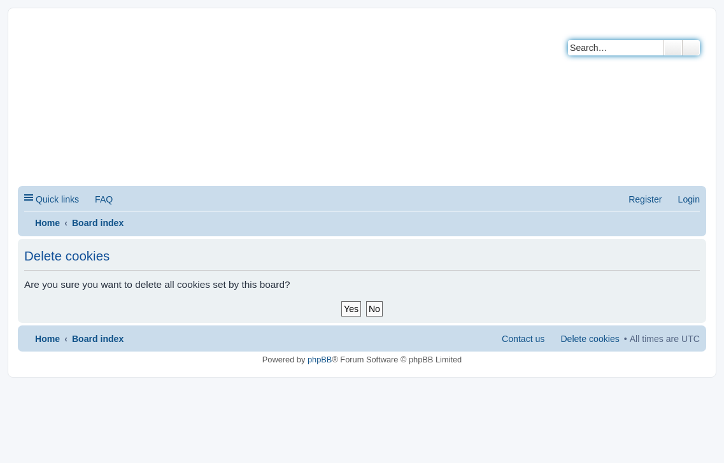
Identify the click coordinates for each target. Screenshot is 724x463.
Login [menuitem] (689, 199)
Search (673, 47)
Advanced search (691, 47)
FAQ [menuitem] (104, 199)
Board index (98, 223)
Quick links (57, 199)
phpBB (320, 359)
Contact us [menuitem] (523, 339)
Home (47, 223)
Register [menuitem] (645, 199)
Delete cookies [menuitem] (589, 339)
